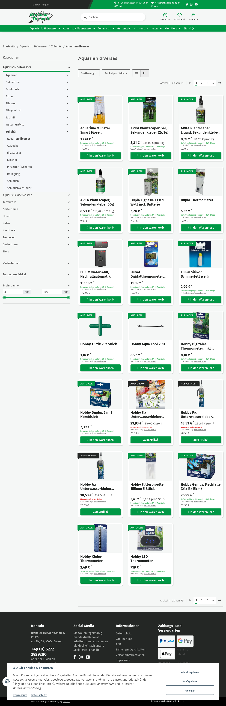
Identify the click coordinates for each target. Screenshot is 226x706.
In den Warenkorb (100, 155)
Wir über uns (124, 639)
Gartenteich (10, 209)
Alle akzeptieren (190, 672)
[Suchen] (113, 17)
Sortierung (87, 73)
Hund (6, 216)
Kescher (12, 159)
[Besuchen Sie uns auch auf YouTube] (196, 4)
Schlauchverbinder (19, 188)
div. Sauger (14, 152)
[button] (165, 17)
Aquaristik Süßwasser (17, 67)
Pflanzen (11, 103)
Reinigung (13, 174)
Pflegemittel (13, 110)
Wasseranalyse (15, 124)
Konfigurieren (189, 681)
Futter (9, 96)
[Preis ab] (13, 292)
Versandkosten (100, 145)
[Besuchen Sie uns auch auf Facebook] (187, 4)
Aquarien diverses (19, 138)
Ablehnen (190, 690)
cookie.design (167, 701)
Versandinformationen (130, 655)
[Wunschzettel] (179, 17)
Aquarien (11, 75)
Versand (66, 702)
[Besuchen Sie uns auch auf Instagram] (191, 4)
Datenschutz (124, 633)
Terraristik (9, 202)
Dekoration (13, 82)
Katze (6, 223)
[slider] (4, 297)
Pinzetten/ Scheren (19, 167)
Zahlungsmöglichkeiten (130, 649)
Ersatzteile (12, 89)
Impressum (123, 660)
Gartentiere (10, 244)
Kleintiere (9, 230)
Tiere (6, 251)
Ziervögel (9, 237)
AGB (118, 644)
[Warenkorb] (193, 17)
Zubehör (11, 131)
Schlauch (13, 181)
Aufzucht (12, 145)
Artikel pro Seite (114, 73)
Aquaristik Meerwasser (17, 195)
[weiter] (219, 83)
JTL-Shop (180, 701)
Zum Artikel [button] (150, 439)
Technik (10, 117)
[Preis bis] (52, 292)
